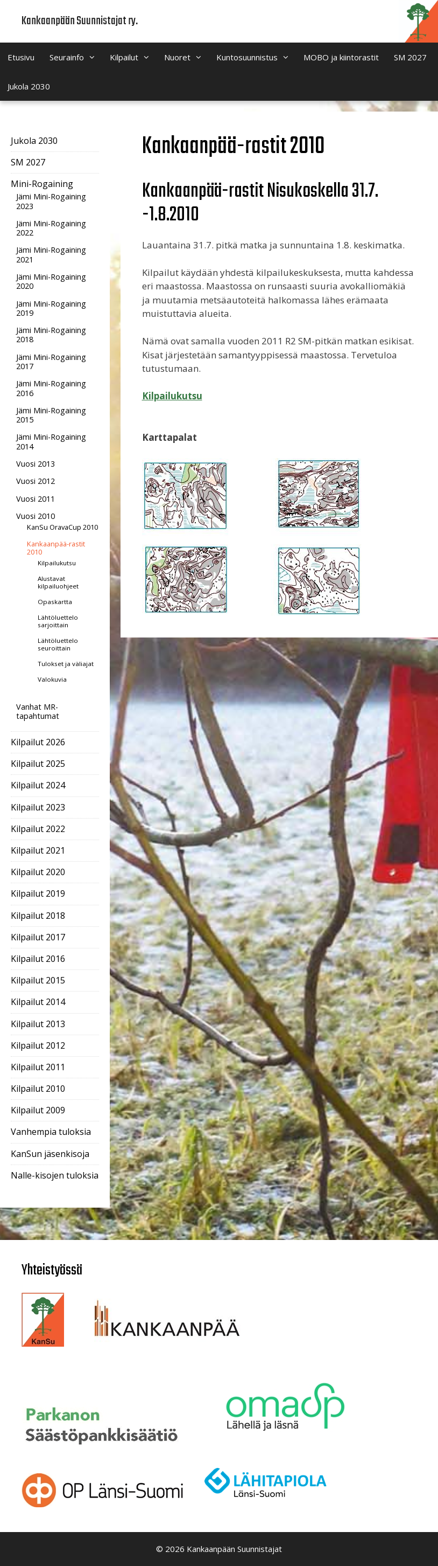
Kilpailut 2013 (38, 1024)
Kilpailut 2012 (38, 1045)
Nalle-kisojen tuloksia (54, 1175)
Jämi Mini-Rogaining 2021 (51, 254)
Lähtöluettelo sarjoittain (58, 621)
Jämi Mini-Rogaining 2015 (51, 415)
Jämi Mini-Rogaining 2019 (51, 308)
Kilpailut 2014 (38, 1002)
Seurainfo (76, 57)
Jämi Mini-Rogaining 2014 (51, 441)
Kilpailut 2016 (38, 959)
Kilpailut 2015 (38, 980)
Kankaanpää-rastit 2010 (56, 548)
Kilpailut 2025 (38, 764)
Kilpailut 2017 (38, 937)
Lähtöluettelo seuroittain (58, 644)
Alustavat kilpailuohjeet (58, 582)
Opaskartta (55, 602)
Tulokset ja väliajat (66, 664)
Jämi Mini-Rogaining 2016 (51, 388)
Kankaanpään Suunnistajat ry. (80, 21)
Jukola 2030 (29, 86)
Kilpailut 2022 (38, 829)
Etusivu (21, 57)
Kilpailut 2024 (38, 785)
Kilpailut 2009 (38, 1110)
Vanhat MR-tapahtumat (37, 711)
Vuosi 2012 (35, 481)
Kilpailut (133, 57)
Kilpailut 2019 (38, 893)
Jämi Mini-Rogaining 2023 (51, 201)
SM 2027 (410, 57)
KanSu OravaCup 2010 (62, 527)
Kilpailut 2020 (38, 872)
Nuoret (186, 57)
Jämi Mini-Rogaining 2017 (51, 361)
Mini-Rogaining (42, 184)
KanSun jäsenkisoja (50, 1154)
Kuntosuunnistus (256, 57)
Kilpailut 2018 (38, 915)
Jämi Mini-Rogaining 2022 (51, 228)
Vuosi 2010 (35, 516)
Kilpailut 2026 (38, 742)
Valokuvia (52, 679)
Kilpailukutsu (172, 396)
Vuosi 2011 (35, 499)
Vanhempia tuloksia (51, 1132)
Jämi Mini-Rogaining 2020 (51, 281)
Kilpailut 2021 (38, 850)
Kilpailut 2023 (38, 807)
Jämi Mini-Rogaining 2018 (51, 334)
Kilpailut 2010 (38, 1088)
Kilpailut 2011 (38, 1067)
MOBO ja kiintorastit (341, 57)
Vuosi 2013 (35, 464)
